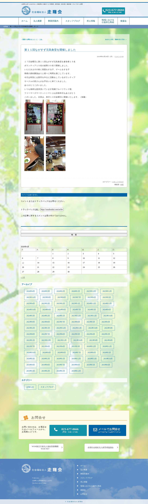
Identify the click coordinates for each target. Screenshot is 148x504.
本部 (122, 184)
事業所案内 (53, 21)
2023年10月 (108, 316)
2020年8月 (61, 352)
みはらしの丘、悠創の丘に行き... (115, 39)
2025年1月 (76, 303)
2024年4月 (107, 310)
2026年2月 (61, 291)
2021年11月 (62, 340)
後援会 (123, 21)
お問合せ (83, 494)
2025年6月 (92, 297)
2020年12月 (91, 346)
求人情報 (91, 21)
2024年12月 (91, 303)
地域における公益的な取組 (108, 21)
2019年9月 (30, 365)
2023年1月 (46, 328)
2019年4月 (106, 365)
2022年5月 (76, 334)
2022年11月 (77, 328)
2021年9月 (93, 340)
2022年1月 (30, 340)
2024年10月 (31, 310)
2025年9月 (46, 297)
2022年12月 (61, 328)
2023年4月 (106, 322)
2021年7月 (30, 346)
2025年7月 (76, 297)
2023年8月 (46, 322)
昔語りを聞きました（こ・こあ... (32, 39)
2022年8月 (30, 334)
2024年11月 (107, 303)
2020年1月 (61, 359)
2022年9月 (108, 328)
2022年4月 (91, 334)
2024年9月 (46, 310)
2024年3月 (30, 316)
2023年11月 (92, 316)
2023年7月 (61, 322)
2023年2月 (30, 328)
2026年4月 (30, 291)
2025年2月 (61, 303)
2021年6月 (46, 346)
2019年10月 (108, 359)
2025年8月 (61, 297)
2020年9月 (46, 352)
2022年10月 (93, 328)
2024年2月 (46, 316)
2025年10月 (31, 297)
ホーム (24, 21)
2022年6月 (61, 334)
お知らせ (30, 387)
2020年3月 (30, 359)
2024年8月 (61, 310)
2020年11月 (107, 346)
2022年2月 (106, 334)
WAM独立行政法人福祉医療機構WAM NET (45, 447)
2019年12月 (76, 359)
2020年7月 (76, 352)
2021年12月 (46, 340)
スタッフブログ (72, 21)
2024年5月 (92, 310)
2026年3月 (46, 291)
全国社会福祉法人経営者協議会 (101, 447)
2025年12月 (91, 291)
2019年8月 (46, 365)
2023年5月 (91, 322)
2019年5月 (91, 365)
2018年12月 (76, 371)
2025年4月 (30, 303)
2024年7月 (76, 310)
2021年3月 (76, 346)
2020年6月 (92, 352)
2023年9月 (30, 322)
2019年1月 (61, 371)
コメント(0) (119, 56)
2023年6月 (76, 322)
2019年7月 (61, 365)
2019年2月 (46, 371)
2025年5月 (107, 297)
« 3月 (23, 277)
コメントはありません (30, 195)
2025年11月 (107, 291)
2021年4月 (61, 346)
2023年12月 (76, 316)
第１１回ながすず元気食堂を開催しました (50, 49)
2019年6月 (76, 365)
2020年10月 (31, 352)
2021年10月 (78, 340)
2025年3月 (46, 303)
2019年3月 (30, 371)
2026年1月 (76, 291)
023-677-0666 (70, 430)
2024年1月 (61, 316)
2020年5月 (107, 352)
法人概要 (37, 21)
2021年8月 (108, 340)
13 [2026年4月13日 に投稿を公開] (23, 263)
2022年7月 (46, 334)
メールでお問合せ (109, 430)
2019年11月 (92, 359)
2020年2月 (46, 359)
